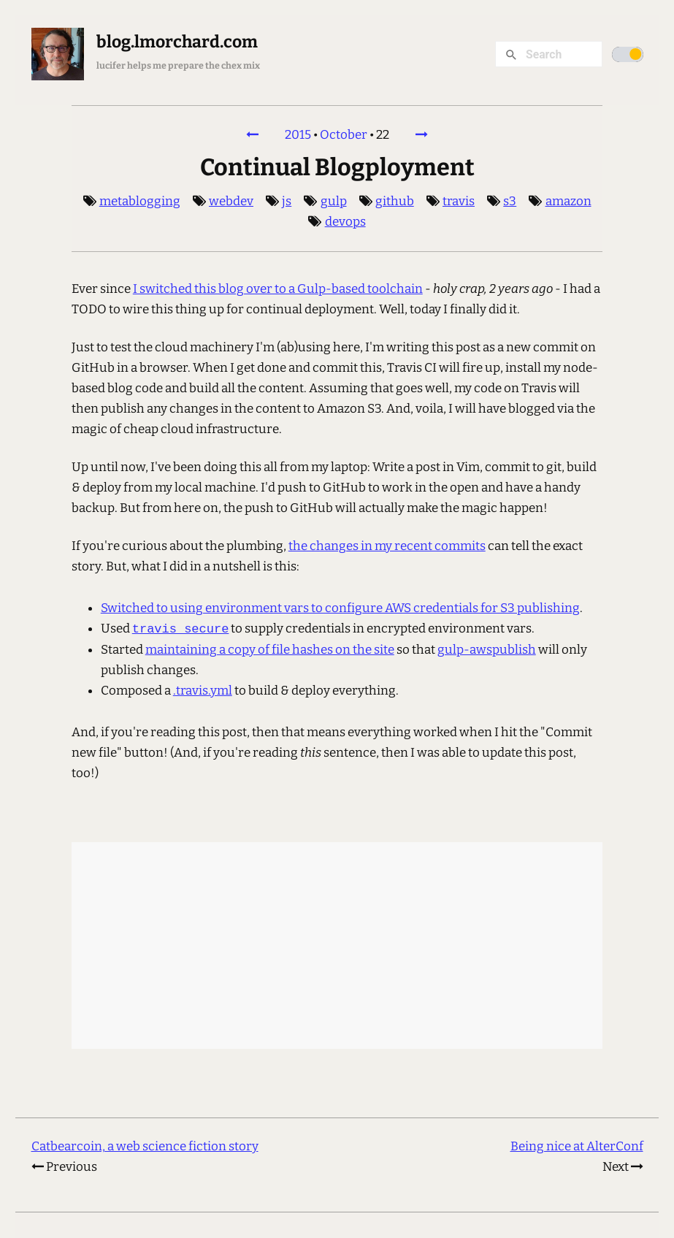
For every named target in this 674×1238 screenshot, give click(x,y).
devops (345, 221)
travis (459, 201)
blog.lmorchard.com (177, 42)
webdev (231, 201)
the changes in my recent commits (387, 546)
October (343, 134)
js (286, 201)
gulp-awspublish (486, 649)
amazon (568, 201)
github (394, 201)
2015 (298, 134)
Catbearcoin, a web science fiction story (145, 1146)
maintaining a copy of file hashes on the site (269, 649)
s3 (509, 201)
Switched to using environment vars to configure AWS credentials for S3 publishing (340, 608)
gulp (334, 201)
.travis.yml (202, 690)
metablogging (139, 201)
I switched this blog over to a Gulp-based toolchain (278, 289)
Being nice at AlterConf (576, 1146)
